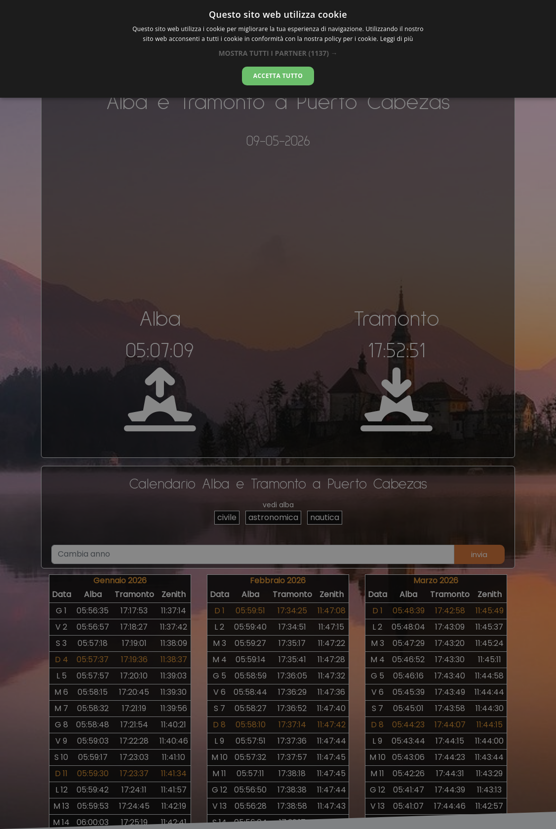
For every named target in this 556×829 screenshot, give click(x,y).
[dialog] (278, 49)
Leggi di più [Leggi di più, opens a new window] (396, 39)
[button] (277, 53)
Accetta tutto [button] (278, 76)
